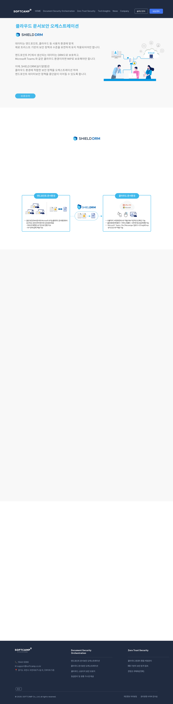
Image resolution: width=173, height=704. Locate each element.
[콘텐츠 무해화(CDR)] (143, 671)
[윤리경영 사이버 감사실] (148, 696)
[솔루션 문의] (141, 11)
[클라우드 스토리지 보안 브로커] (87, 671)
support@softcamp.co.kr (29, 666)
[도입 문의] (156, 11)
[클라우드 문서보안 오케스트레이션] (91, 666)
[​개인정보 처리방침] (131, 696)
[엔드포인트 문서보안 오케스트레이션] (91, 661)
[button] (124, 11)
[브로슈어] (25, 95)
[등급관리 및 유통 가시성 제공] (102, 676)
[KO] (19, 688)
